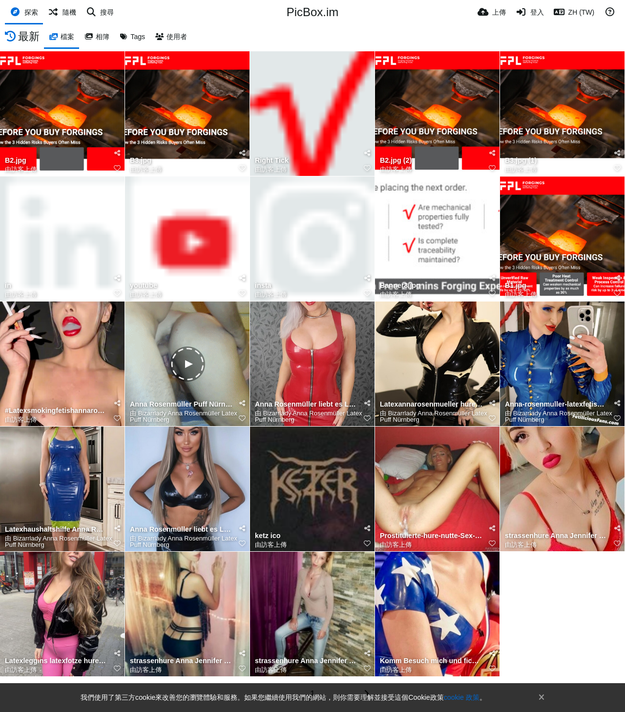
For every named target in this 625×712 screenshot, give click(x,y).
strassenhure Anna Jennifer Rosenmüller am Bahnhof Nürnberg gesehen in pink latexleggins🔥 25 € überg (556, 535)
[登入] (530, 12)
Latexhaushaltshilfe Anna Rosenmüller (56, 529)
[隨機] (62, 12)
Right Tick (272, 160)
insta (263, 285)
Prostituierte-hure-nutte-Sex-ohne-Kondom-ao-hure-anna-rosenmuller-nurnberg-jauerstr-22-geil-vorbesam (431, 535)
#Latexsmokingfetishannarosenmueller (56, 410)
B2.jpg (15, 160)
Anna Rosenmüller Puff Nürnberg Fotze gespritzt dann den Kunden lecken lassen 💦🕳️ (181, 404)
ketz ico (268, 535)
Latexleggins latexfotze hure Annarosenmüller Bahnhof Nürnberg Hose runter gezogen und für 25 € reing (56, 661)
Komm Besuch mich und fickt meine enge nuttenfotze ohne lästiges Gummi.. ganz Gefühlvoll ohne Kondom (431, 661)
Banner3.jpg (400, 285)
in (8, 285)
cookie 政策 (461, 697)
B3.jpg (140, 160)
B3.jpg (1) (521, 160)
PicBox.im (313, 12)
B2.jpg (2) (396, 160)
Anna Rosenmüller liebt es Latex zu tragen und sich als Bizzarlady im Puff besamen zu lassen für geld (306, 404)
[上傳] (492, 12)
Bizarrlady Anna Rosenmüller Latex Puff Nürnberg (183, 416)
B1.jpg (515, 285)
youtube (143, 285)
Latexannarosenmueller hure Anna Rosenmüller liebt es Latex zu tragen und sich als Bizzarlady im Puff (431, 404)
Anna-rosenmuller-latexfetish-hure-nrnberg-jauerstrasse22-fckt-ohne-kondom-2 (556, 404)
